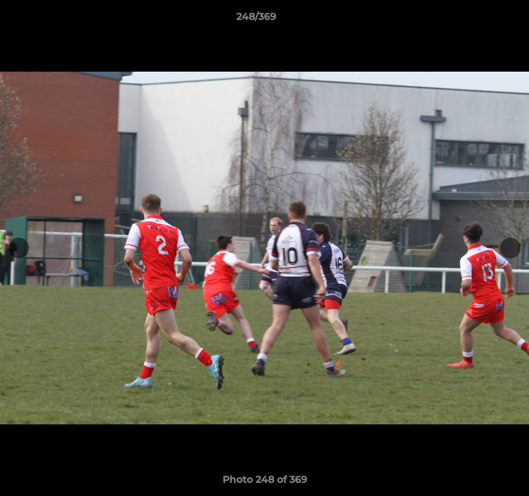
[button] (479, 20)
